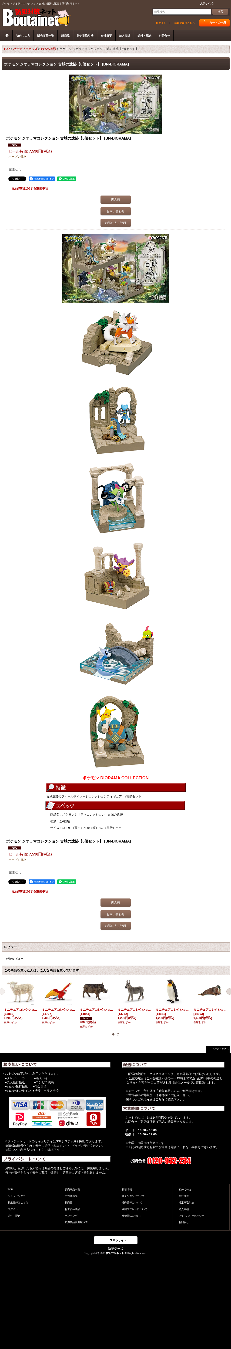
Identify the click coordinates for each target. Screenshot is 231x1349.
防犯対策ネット (115, 1253)
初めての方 (185, 1189)
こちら (39, 1150)
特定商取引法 (186, 1202)
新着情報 (127, 1189)
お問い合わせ (116, 211)
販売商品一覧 (72, 1189)
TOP (10, 1189)
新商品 (68, 1202)
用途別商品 (71, 1196)
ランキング (71, 1215)
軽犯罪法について (132, 1215)
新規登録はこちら (184, 23)
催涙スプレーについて (134, 1209)
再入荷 (115, 199)
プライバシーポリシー (191, 1215)
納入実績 (184, 1209)
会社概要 (184, 1196)
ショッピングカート (19, 1196)
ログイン (161, 23)
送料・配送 (14, 1215)
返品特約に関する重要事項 (30, 188)
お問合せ (184, 1222)
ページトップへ (220, 1049)
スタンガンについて (133, 1196)
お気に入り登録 (115, 223)
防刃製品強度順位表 (76, 1222)
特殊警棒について (132, 1202)
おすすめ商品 (72, 1209)
